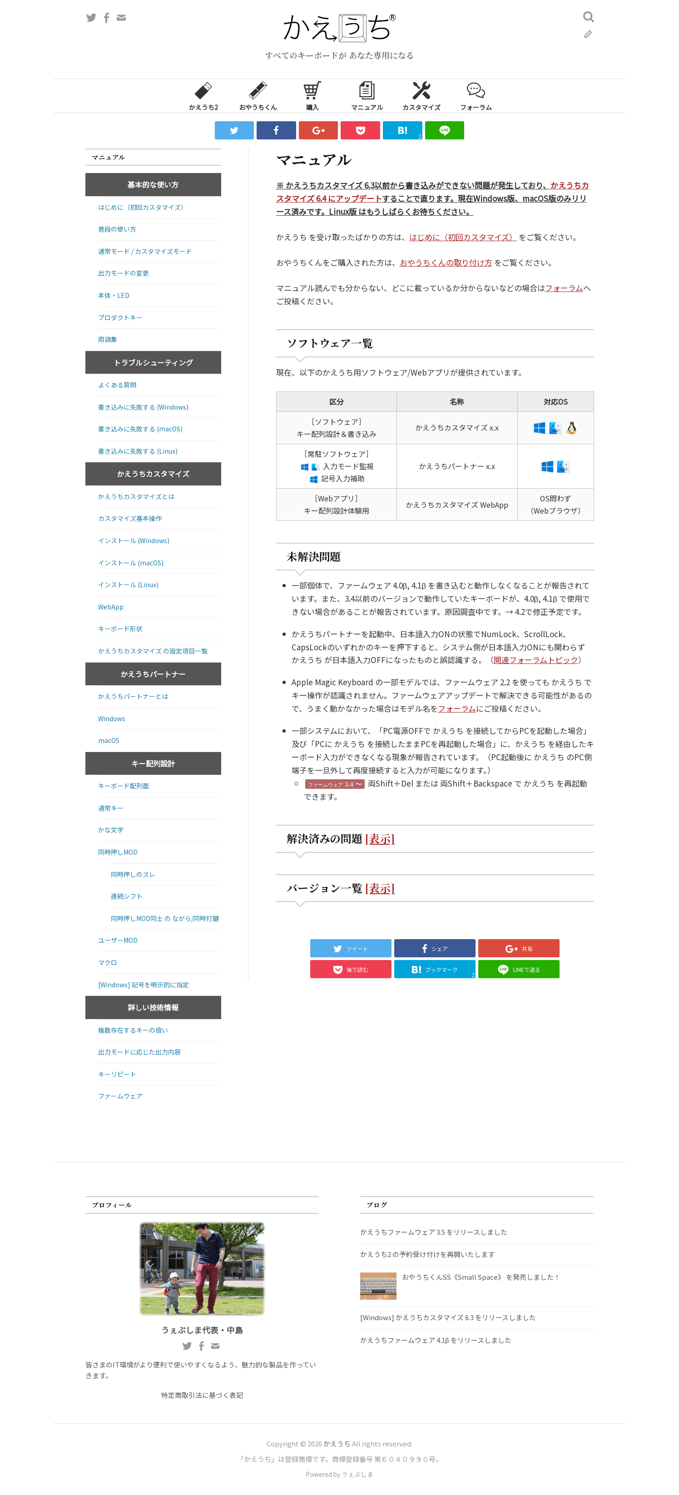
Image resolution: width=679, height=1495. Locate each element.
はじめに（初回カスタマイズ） (463, 237)
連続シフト (127, 896)
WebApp (111, 606)
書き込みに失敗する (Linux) (138, 450)
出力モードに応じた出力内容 (139, 1051)
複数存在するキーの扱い (133, 1030)
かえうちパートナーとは (133, 696)
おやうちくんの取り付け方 (446, 262)
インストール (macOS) (131, 562)
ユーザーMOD (118, 940)
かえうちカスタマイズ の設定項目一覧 (153, 650)
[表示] (380, 838)
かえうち (337, 1443)
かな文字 (111, 829)
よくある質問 (117, 384)
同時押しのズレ (133, 874)
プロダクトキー (120, 317)
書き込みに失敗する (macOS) (140, 428)
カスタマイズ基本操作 (130, 518)
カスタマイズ (421, 95)
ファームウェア (120, 1095)
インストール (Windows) (133, 540)
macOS (108, 740)
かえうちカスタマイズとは (136, 496)
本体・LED (113, 295)
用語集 (107, 339)
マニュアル (367, 95)
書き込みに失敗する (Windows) (143, 406)
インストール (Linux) (128, 584)
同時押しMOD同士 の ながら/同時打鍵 (165, 918)
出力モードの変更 (123, 272)
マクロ (107, 962)
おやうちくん (258, 95)
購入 (312, 95)
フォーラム (476, 95)
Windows (111, 718)
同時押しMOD (118, 851)
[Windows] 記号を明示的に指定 (143, 984)
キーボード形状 (120, 628)
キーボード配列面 (123, 785)
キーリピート (117, 1074)
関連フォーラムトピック (536, 659)
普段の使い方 (117, 228)
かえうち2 (203, 95)
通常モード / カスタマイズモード (145, 251)
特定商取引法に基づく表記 (202, 1395)
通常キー (111, 807)
